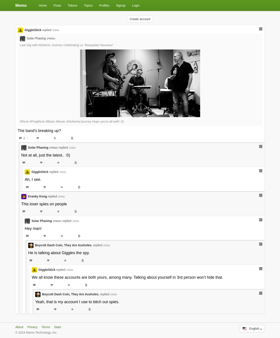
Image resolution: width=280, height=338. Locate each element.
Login (136, 5)
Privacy (32, 327)
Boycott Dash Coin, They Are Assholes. (63, 245)
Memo (21, 5)
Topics (88, 5)
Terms (46, 327)
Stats (57, 327)
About (19, 327)
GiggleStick (32, 30)
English (252, 328)
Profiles (104, 5)
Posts (57, 5)
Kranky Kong (37, 196)
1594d (55, 30)
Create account (140, 19)
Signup (121, 5)
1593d (72, 147)
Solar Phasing (41, 38)
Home (43, 5)
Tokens (72, 5)
